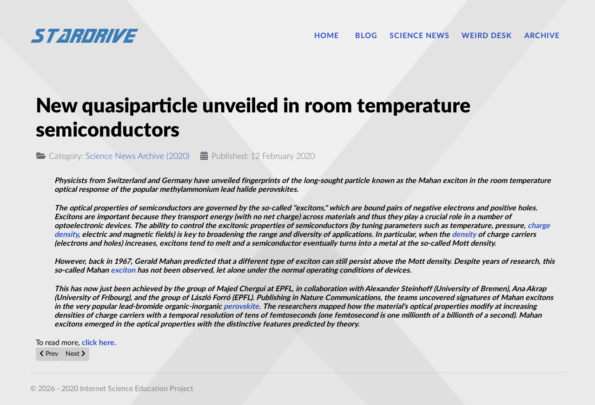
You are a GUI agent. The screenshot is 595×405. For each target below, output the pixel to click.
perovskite (241, 306)
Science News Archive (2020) (138, 156)
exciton (123, 270)
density (464, 234)
